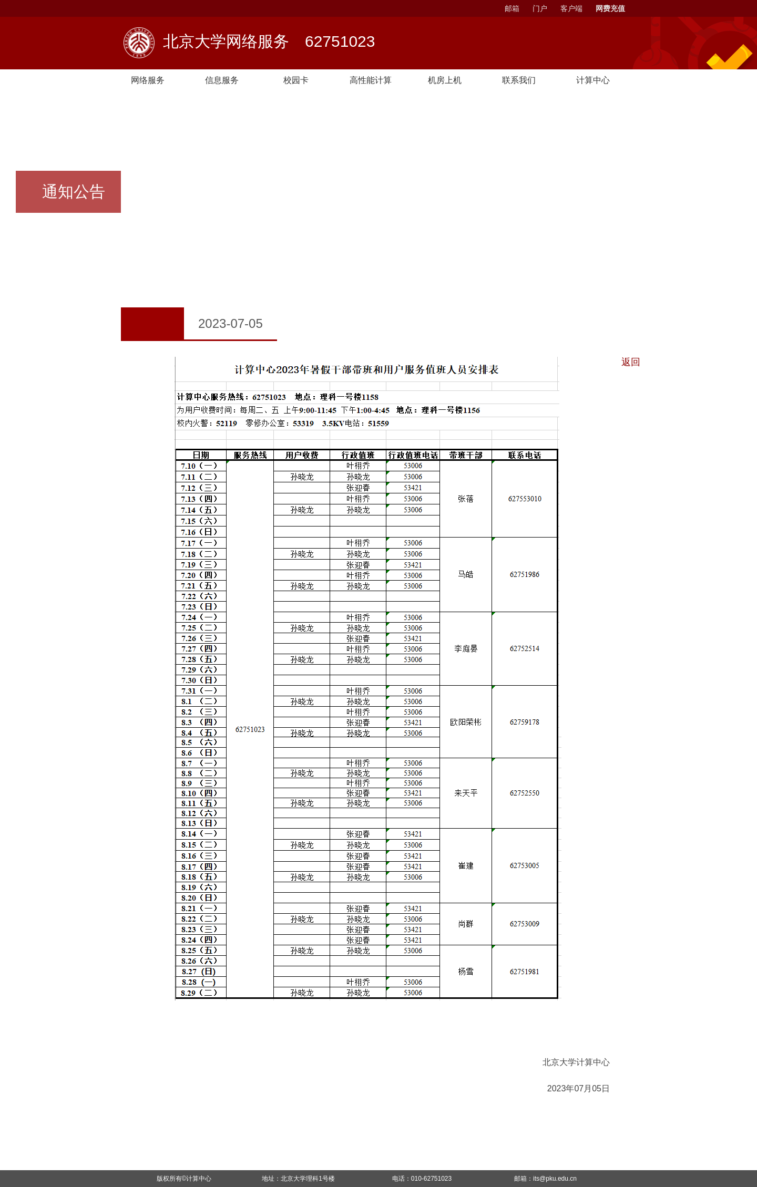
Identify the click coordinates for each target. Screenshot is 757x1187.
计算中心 (198, 1178)
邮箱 (512, 8)
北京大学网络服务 (269, 42)
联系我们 (527, 80)
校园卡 (300, 80)
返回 (630, 362)
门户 (540, 8)
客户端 (571, 8)
